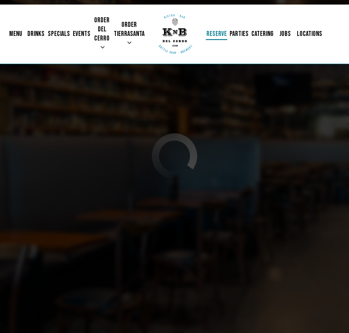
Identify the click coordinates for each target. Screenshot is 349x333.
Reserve (216, 34)
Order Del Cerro (102, 33)
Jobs (285, 34)
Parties (239, 34)
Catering (262, 34)
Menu (15, 34)
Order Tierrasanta (129, 33)
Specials (59, 34)
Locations (309, 34)
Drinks (36, 34)
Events (81, 34)
